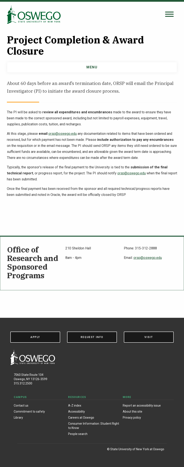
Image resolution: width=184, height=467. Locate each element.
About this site (132, 411)
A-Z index (74, 405)
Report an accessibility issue (142, 405)
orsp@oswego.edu (62, 134)
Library (18, 417)
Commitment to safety (29, 411)
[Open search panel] (169, 14)
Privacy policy (132, 417)
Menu (91, 67)
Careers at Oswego (81, 417)
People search (77, 434)
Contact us (21, 405)
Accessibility (76, 411)
